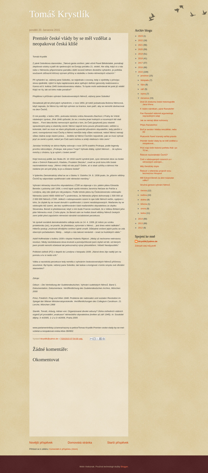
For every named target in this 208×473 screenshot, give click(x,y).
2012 (140, 228)
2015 (140, 72)
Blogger (124, 466)
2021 (140, 45)
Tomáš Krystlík (59, 14)
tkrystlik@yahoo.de (147, 241)
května (144, 195)
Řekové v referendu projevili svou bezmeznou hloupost (155, 172)
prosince (145, 75)
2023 (140, 36)
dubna (144, 199)
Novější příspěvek (40, 442)
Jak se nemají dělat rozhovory (154, 120)
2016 (140, 67)
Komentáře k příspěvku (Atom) (63, 449)
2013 (140, 223)
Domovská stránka (80, 442)
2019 (140, 54)
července (145, 98)
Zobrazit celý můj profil (145, 246)
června (144, 190)
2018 (140, 58)
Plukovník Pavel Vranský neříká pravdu (158, 136)
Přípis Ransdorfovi (148, 125)
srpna (143, 93)
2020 (140, 49)
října (143, 84)
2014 (140, 219)
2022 (140, 40)
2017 (140, 63)
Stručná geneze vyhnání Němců (155, 185)
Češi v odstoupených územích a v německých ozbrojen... (155, 160)
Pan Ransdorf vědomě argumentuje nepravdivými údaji (156, 114)
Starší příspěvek (117, 442)
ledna (143, 213)
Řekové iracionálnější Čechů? (154, 155)
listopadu (145, 80)
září (143, 89)
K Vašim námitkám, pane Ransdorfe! (157, 109)
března (144, 204)
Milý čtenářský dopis (149, 166)
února (144, 208)
